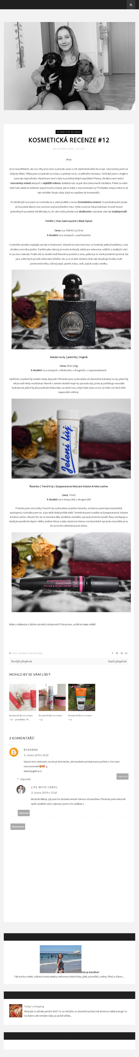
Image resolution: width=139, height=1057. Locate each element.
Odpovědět (123, 776)
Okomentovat (18, 826)
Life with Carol (65, 149)
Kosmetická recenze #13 (80, 717)
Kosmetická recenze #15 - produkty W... (21, 717)
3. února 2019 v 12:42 (44, 792)
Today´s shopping (34, 1006)
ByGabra (31, 749)
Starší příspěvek (117, 661)
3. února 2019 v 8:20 (36, 755)
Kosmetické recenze (69, 132)
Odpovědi (25, 779)
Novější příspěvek (21, 661)
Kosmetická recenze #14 (50, 717)
